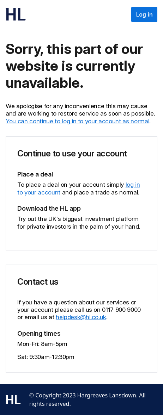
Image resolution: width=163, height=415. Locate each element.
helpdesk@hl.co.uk (81, 317)
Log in (144, 14)
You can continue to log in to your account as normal (77, 121)
